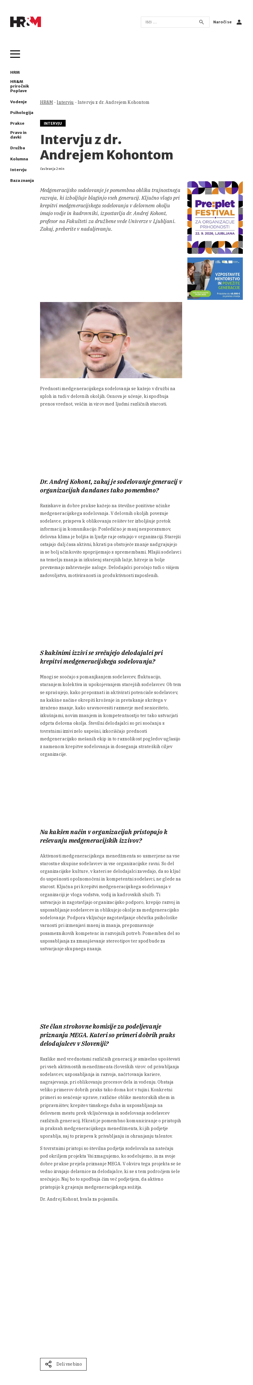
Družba (17, 148)
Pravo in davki (18, 134)
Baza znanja (22, 180)
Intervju (18, 169)
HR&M (46, 102)
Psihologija (21, 112)
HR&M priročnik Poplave (19, 86)
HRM (15, 72)
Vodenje (18, 102)
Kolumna (19, 159)
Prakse (17, 123)
